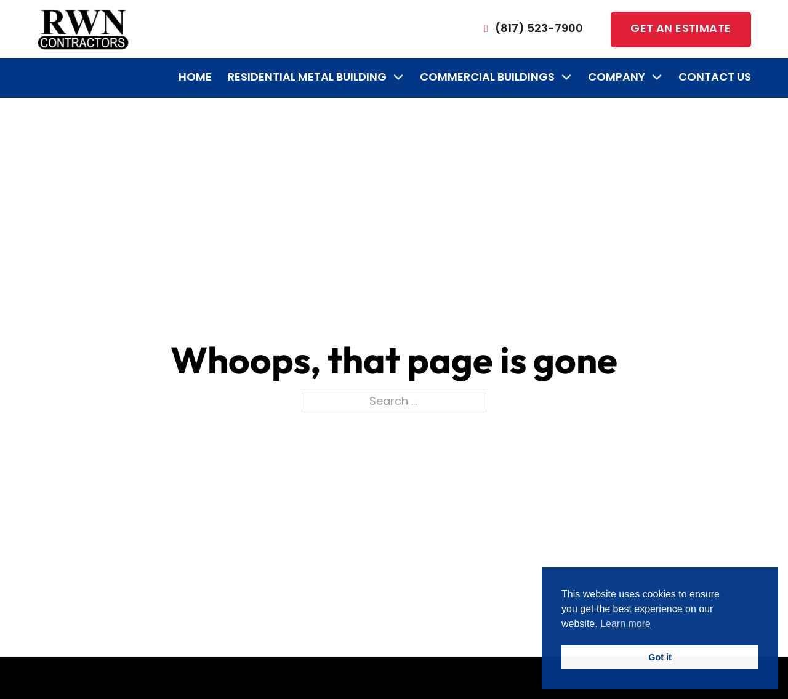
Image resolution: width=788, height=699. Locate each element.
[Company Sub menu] (656, 76)
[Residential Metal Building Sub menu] (398, 76)
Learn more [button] (625, 623)
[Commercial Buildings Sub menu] (566, 76)
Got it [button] (660, 657)
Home (195, 78)
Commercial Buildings (487, 78)
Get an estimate (680, 29)
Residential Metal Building (307, 78)
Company (616, 78)
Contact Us (714, 78)
